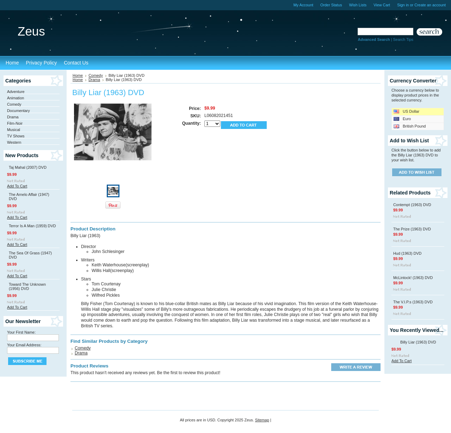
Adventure (16, 91)
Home (78, 75)
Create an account (430, 5)
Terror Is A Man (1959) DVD (32, 226)
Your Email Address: (24, 345)
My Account (303, 5)
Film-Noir (15, 123)
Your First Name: (21, 332)
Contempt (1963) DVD (412, 205)
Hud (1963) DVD (407, 253)
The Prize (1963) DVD (412, 229)
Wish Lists (358, 5)
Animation (15, 98)
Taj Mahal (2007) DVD (28, 167)
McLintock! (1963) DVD (413, 278)
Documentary (18, 111)
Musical (13, 130)
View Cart (381, 5)
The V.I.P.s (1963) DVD (413, 302)
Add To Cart (17, 186)
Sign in (403, 5)
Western (14, 142)
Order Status (331, 5)
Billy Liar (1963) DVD (418, 342)
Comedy (14, 104)
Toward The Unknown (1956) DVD (27, 286)
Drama (13, 117)
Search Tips (403, 39)
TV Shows (16, 136)
